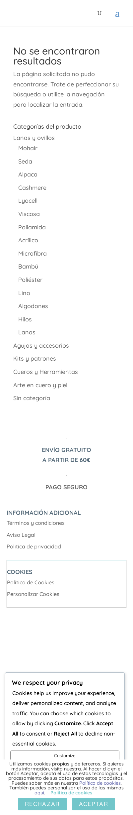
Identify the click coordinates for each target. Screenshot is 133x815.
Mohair (27, 148)
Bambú (28, 266)
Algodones (33, 306)
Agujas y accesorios (41, 345)
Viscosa (29, 214)
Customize (65, 755)
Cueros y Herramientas (45, 372)
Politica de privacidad (34, 546)
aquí (39, 793)
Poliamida (32, 227)
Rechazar (42, 804)
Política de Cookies (30, 582)
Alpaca (27, 174)
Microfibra (32, 253)
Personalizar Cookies (33, 594)
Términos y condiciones (36, 523)
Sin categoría (31, 398)
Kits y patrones (34, 358)
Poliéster (30, 280)
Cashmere (32, 187)
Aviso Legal (21, 534)
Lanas (26, 332)
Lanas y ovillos (34, 138)
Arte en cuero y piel (40, 385)
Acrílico (28, 240)
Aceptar (93, 804)
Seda (25, 161)
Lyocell (27, 200)
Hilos (25, 319)
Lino (24, 293)
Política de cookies (100, 783)
